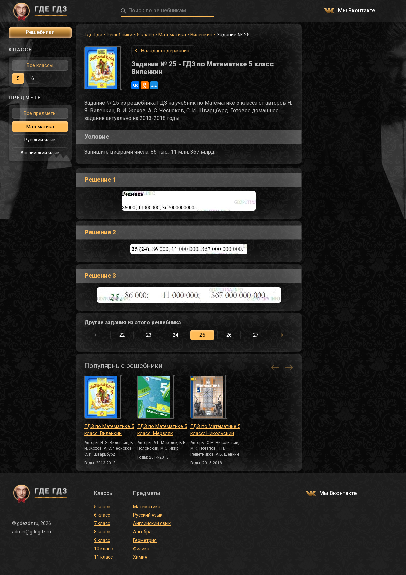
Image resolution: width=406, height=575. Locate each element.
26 (229, 335)
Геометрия (145, 540)
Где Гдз (93, 35)
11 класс (103, 557)
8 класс (102, 532)
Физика (141, 548)
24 (175, 335)
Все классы (40, 65)
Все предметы (40, 113)
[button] (282, 335)
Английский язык (40, 153)
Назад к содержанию (166, 51)
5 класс (145, 35)
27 (255, 335)
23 (148, 335)
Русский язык (40, 140)
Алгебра (142, 532)
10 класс (103, 548)
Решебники (119, 35)
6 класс (102, 515)
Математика (172, 35)
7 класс (102, 523)
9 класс (102, 540)
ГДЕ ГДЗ (40, 11)
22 (122, 335)
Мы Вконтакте (356, 11)
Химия (140, 557)
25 (202, 335)
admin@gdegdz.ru (31, 532)
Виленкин (201, 35)
